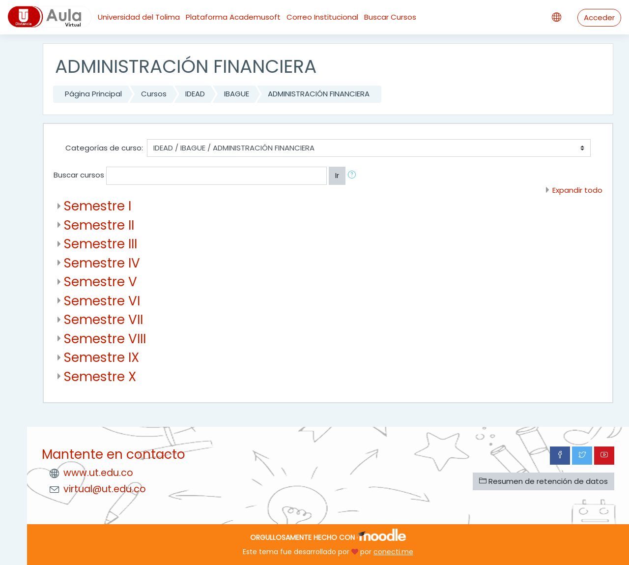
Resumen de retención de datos (543, 481)
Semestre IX (101, 357)
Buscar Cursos (390, 17)
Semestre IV (102, 263)
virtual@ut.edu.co (104, 489)
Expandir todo (577, 190)
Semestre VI (102, 301)
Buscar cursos (79, 175)
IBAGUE (236, 94)
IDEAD (195, 94)
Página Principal (93, 94)
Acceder (599, 17)
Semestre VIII (105, 338)
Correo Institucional (322, 17)
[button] (353, 176)
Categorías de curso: (104, 148)
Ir (337, 175)
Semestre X (100, 376)
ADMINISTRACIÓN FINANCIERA (319, 94)
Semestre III (100, 244)
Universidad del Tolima (139, 17)
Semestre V (100, 281)
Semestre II (99, 225)
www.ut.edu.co (98, 472)
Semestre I (97, 206)
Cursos (154, 94)
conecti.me (393, 552)
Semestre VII (103, 319)
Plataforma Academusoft (233, 17)
